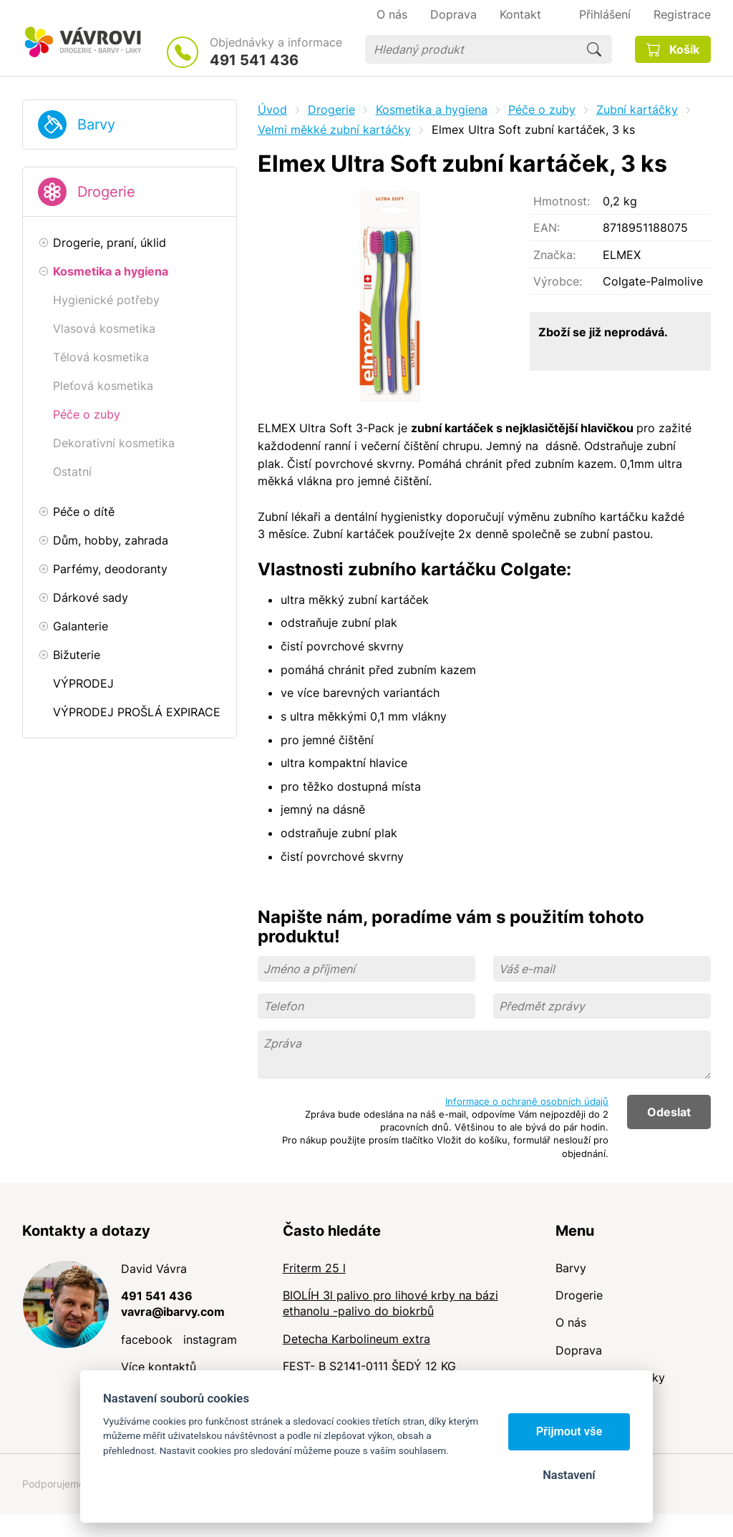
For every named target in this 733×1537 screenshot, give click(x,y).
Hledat (594, 49)
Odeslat (669, 1112)
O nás (570, 1322)
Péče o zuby (542, 109)
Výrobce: (557, 281)
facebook (147, 1339)
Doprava (578, 1350)
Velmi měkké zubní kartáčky (334, 129)
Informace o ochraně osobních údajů (526, 1101)
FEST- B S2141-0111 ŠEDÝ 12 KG (369, 1366)
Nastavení (569, 1475)
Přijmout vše (569, 1431)
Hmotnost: (561, 201)
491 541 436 (254, 60)
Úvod (272, 109)
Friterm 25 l (314, 1268)
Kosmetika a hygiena (431, 109)
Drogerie (106, 191)
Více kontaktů (158, 1367)
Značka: (554, 255)
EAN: (546, 227)
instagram (210, 1339)
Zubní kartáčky (637, 109)
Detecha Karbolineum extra (356, 1339)
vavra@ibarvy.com (173, 1311)
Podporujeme (53, 1484)
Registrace (682, 14)
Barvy (96, 124)
